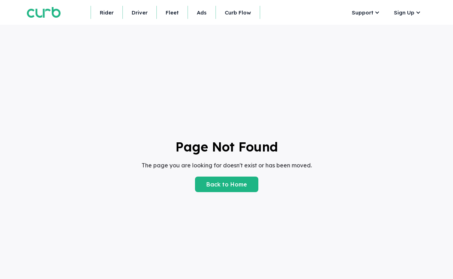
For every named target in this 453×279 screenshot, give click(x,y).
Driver (140, 12)
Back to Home (226, 184)
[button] (364, 12)
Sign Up (404, 12)
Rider (107, 12)
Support (362, 12)
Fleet (172, 12)
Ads (202, 12)
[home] (44, 12)
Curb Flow (238, 12)
